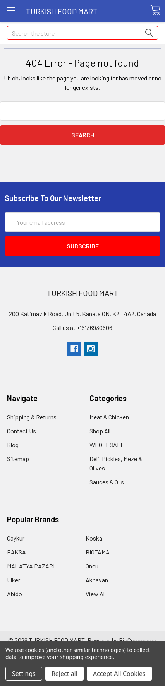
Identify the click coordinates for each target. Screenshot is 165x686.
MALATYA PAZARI (31, 566)
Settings (24, 673)
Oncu (92, 566)
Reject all (64, 673)
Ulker (13, 579)
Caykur (15, 538)
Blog (13, 444)
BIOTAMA (98, 552)
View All (96, 593)
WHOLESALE (106, 444)
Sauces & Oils (106, 482)
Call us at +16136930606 (82, 327)
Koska (94, 538)
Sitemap (18, 458)
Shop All (99, 431)
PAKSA (16, 552)
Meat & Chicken (109, 417)
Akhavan (97, 579)
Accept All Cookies (119, 673)
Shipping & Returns (32, 417)
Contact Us (21, 431)
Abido (14, 593)
